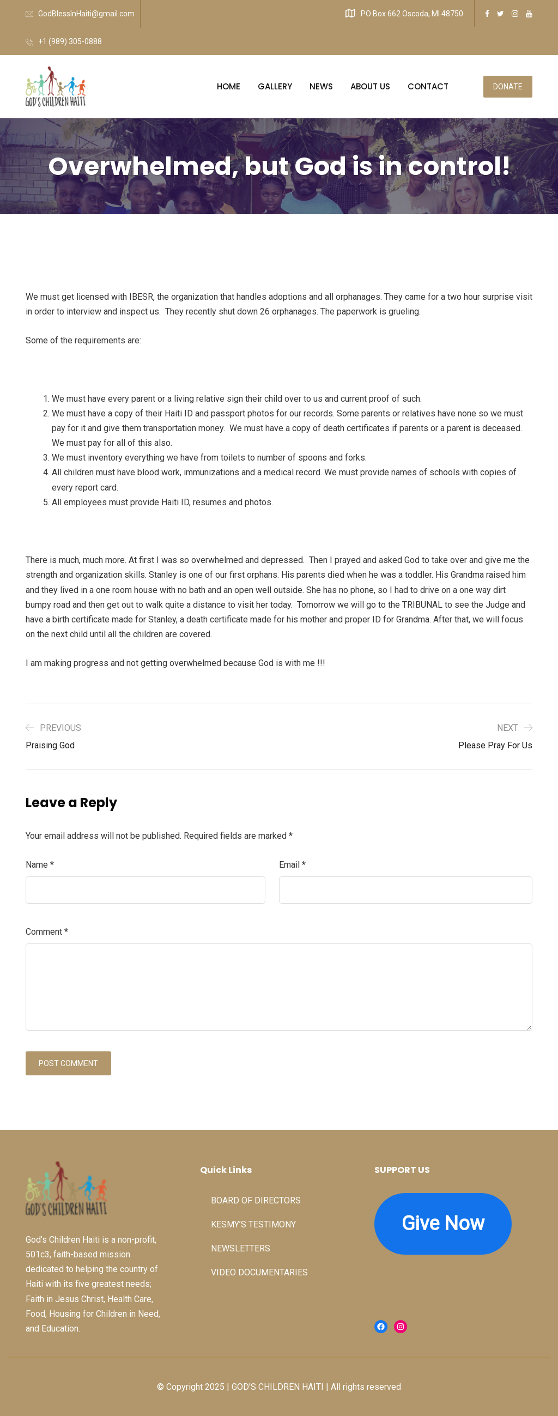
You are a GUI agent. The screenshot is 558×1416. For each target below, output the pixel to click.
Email (292, 865)
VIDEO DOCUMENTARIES (259, 1272)
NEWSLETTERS (240, 1248)
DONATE (508, 86)
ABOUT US (370, 86)
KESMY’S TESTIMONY (253, 1224)
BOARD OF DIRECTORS (256, 1200)
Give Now (443, 1223)
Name (40, 865)
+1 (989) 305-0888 (70, 41)
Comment (47, 932)
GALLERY (275, 86)
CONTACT (428, 86)
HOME (228, 86)
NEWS (321, 86)
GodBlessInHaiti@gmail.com (86, 13)
